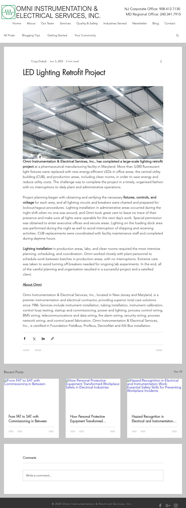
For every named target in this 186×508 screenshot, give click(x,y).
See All (178, 371)
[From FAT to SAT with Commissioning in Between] (31, 394)
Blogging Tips (31, 35)
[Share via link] (52, 338)
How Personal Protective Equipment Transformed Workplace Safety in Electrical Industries (91, 418)
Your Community (85, 35)
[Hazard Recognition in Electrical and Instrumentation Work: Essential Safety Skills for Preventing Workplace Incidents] (154, 394)
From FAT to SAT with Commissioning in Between (28, 418)
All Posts (9, 35)
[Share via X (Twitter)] (34, 338)
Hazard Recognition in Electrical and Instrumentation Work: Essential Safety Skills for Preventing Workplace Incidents (154, 418)
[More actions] (161, 61)
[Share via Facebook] (24, 338)
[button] (177, 35)
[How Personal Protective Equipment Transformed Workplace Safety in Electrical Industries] (93, 394)
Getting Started (57, 35)
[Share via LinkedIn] (43, 338)
